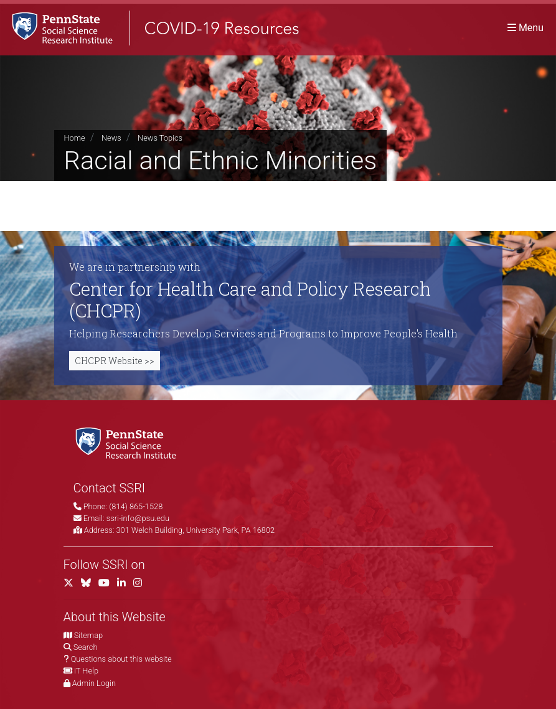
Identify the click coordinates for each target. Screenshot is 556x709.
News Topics (160, 138)
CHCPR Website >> (114, 361)
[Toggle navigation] (525, 27)
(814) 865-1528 (136, 506)
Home (74, 138)
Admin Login (94, 683)
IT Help (86, 670)
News (111, 138)
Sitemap (88, 635)
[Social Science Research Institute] (128, 442)
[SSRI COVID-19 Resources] (149, 27)
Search (85, 647)
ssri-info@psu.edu (137, 518)
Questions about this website (121, 659)
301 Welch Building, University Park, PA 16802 (195, 530)
